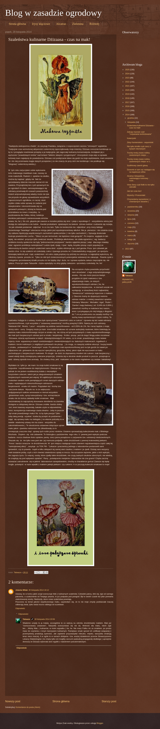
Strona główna (17, 23)
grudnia (130, 118)
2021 (127, 86)
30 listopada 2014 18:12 (39, 590)
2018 (127, 98)
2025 (127, 69)
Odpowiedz (20, 608)
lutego (130, 239)
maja (129, 227)
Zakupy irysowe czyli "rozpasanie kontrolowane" (139, 133)
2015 (127, 110)
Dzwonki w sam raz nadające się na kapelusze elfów (141, 170)
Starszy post (109, 701)
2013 (127, 249)
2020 (127, 90)
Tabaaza (26, 619)
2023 (127, 78)
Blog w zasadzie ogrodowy (53, 13)
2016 (127, 106)
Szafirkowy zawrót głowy (137, 165)
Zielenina (77, 23)
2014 (127, 114)
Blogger (100, 723)
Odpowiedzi (23, 614)
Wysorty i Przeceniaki (136, 195)
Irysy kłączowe (41, 23)
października (133, 207)
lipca (129, 219)
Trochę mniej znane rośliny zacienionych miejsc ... (138, 154)
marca (130, 235)
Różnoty (94, 23)
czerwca (131, 223)
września (131, 211)
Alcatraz (61, 23)
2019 (127, 94)
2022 (127, 82)
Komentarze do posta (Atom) (28, 707)
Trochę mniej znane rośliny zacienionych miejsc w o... (139, 160)
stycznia (131, 243)
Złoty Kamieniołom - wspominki (140, 142)
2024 (127, 73)
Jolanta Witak (21, 590)
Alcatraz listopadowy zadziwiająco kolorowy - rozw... (138, 178)
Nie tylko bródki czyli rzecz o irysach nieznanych (139, 147)
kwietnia (131, 231)
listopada (131, 122)
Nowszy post (12, 701)
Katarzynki (131, 138)
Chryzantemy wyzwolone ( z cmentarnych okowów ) (139, 200)
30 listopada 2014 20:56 (45, 619)
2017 (127, 102)
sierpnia (131, 215)
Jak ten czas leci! (134, 191)
